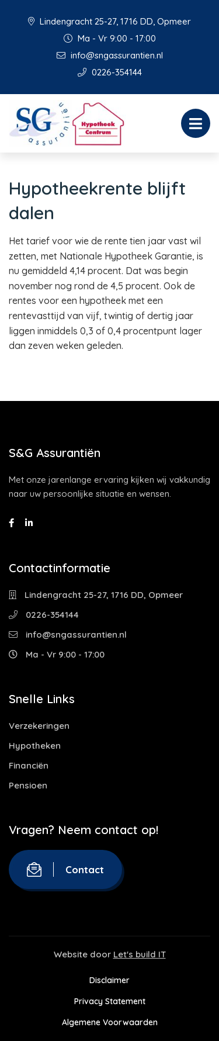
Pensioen (28, 785)
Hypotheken (35, 745)
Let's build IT (139, 954)
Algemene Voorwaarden (110, 1022)
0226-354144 (110, 72)
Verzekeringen (39, 725)
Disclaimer (109, 980)
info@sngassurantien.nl (110, 55)
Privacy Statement (109, 1001)
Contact (65, 869)
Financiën (28, 765)
